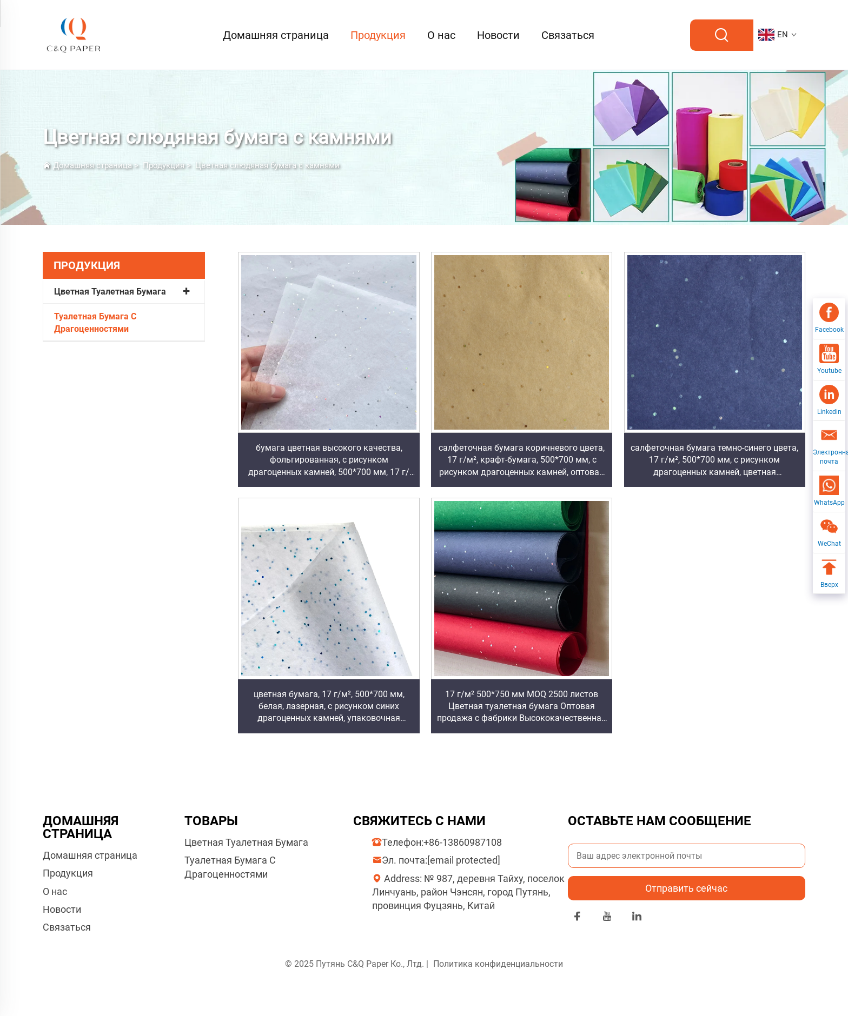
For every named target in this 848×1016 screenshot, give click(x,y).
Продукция (378, 35)
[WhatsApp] (829, 491)
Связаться (567, 35)
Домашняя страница (276, 35)
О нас (441, 35)
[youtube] (607, 917)
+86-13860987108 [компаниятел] (462, 842)
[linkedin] (636, 917)
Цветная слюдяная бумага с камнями (267, 165)
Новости (498, 35)
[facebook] (577, 917)
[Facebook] (829, 318)
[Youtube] (829, 359)
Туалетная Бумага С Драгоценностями (95, 322)
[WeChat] (829, 532)
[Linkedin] (829, 401)
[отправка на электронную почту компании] (463, 860)
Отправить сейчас (686, 888)
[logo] (74, 34)
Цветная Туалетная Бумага (110, 291)
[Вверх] (829, 573)
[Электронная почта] (829, 446)
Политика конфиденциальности (498, 964)
